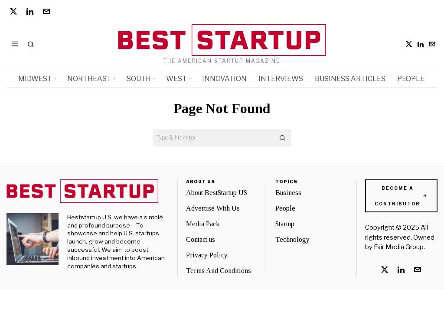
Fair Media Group (399, 247)
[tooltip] (13, 11)
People (285, 208)
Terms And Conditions (218, 270)
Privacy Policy (207, 255)
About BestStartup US (216, 192)
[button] (282, 137)
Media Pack (202, 224)
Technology (292, 239)
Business (288, 192)
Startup (284, 224)
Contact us (200, 239)
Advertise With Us (213, 208)
